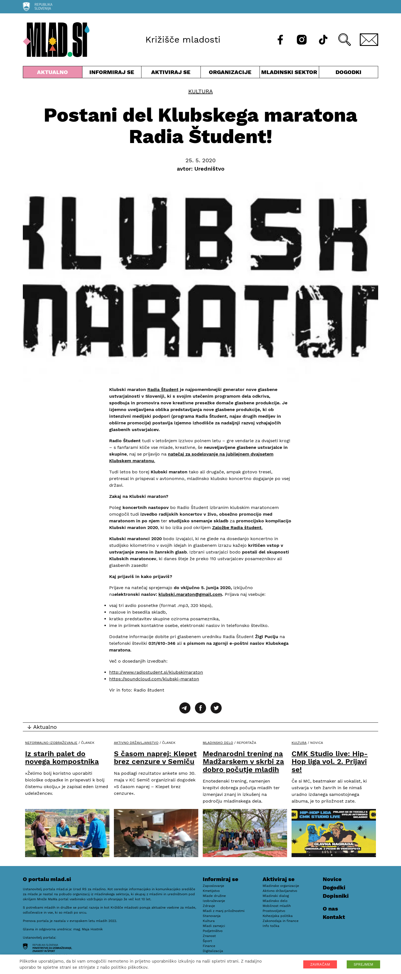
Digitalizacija (213, 951)
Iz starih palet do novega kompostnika (62, 757)
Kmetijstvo (211, 891)
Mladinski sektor (289, 73)
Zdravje (209, 906)
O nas (330, 908)
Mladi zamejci (214, 926)
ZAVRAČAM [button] (320, 964)
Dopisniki (336, 895)
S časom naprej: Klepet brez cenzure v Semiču (155, 757)
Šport (207, 941)
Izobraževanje (214, 901)
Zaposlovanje (213, 886)
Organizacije (230, 73)
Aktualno (52, 73)
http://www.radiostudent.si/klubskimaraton (156, 672)
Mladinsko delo (218, 743)
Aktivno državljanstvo (136, 743)
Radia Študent (163, 389)
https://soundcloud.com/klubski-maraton (154, 679)
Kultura (200, 91)
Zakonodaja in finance (281, 921)
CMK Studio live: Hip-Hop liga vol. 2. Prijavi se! (330, 761)
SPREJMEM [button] (363, 964)
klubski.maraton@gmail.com (190, 594)
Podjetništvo (212, 931)
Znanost (209, 936)
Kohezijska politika (278, 916)
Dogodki (348, 72)
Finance (209, 946)
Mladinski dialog (276, 896)
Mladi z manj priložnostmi (223, 911)
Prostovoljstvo (274, 911)
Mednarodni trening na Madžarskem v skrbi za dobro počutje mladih (243, 761)
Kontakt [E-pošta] (334, 917)
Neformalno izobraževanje (51, 743)
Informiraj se (111, 73)
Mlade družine (214, 896)
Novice (332, 879)
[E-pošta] (369, 39)
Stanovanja (212, 916)
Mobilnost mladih (277, 906)
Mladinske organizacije (281, 886)
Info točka (271, 926)
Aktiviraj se (170, 73)
